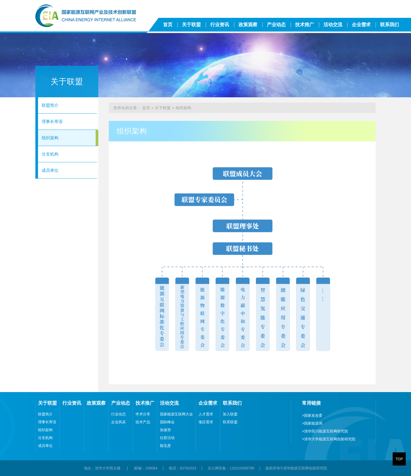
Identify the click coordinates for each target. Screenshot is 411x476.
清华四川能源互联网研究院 (325, 431)
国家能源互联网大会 (176, 414)
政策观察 (248, 24)
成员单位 (50, 170)
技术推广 (304, 24)
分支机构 (50, 154)
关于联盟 (191, 24)
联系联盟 (230, 422)
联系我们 (389, 24)
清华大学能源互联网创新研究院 (328, 439)
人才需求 (205, 414)
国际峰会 (167, 422)
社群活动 (167, 438)
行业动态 (118, 414)
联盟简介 (50, 105)
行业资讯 (219, 24)
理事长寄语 (52, 121)
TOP (399, 459)
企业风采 (118, 422)
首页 (167, 24)
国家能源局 (312, 423)
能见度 (165, 445)
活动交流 (332, 24)
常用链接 (311, 403)
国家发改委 (312, 415)
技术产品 (143, 422)
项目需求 (205, 422)
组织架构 (50, 138)
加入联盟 (230, 414)
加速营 (165, 430)
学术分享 (143, 414)
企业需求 (361, 24)
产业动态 (276, 24)
